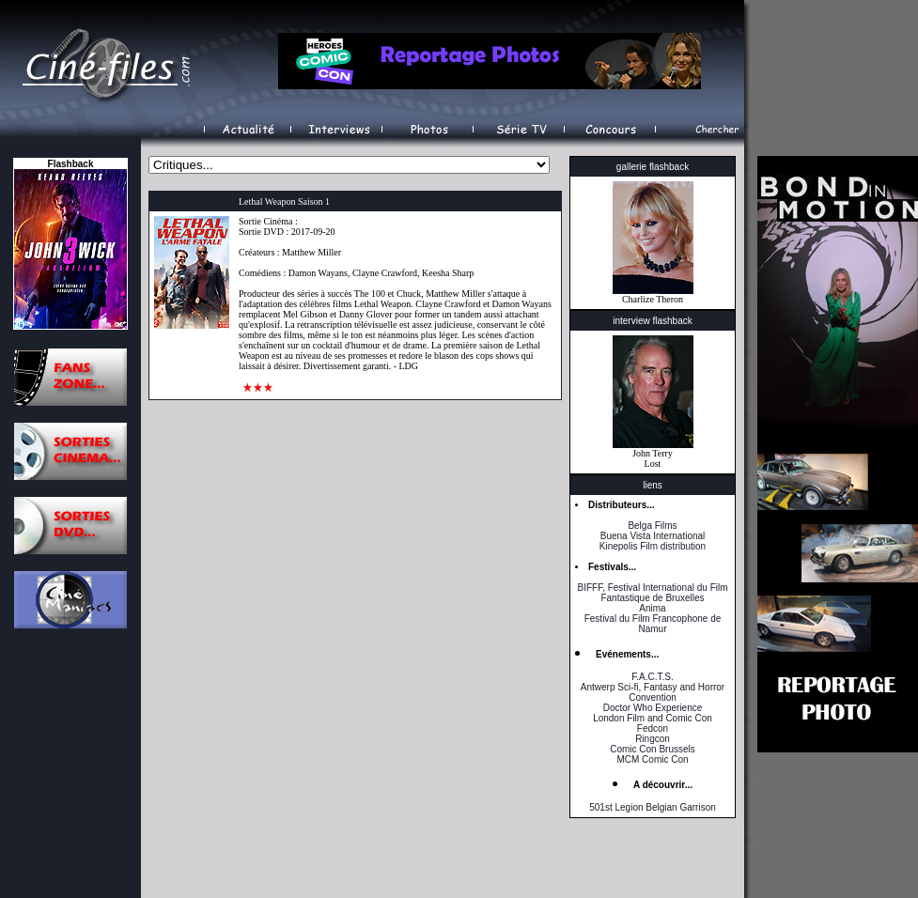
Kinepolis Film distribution (652, 546)
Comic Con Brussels (652, 749)
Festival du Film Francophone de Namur (653, 623)
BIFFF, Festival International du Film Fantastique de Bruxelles (652, 592)
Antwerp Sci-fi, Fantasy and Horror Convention (652, 692)
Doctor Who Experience (653, 708)
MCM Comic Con (652, 759)
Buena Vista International (653, 536)
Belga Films (652, 525)
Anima (652, 608)
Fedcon (652, 728)
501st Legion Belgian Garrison (652, 807)
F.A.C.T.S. (652, 677)
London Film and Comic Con (652, 718)
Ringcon (652, 739)
